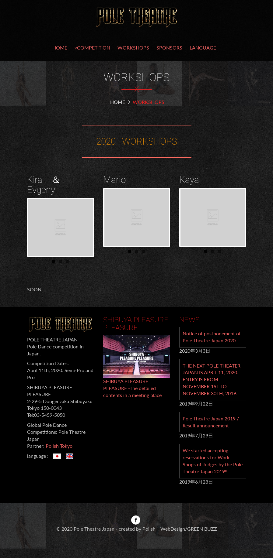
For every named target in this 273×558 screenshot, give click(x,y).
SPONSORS (169, 47)
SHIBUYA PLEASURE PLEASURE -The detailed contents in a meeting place (132, 388)
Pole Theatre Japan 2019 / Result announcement (211, 422)
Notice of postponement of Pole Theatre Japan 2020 (212, 336)
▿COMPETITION (92, 47)
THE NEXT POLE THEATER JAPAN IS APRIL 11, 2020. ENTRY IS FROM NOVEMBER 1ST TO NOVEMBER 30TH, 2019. (211, 379)
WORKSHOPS (133, 47)
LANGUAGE (203, 47)
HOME (59, 47)
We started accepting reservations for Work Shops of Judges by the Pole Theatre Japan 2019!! (213, 460)
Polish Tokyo (59, 446)
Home (117, 102)
